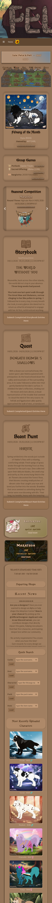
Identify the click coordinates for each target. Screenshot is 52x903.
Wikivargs (16, 68)
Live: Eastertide (17, 81)
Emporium (38, 68)
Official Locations (46, 76)
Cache (30, 76)
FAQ (31, 67)
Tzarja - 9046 (25, 889)
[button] (3, 42)
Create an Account (7, 68)
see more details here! (26, 206)
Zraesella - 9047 (25, 857)
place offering (38, 172)
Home (10, 41)
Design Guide (16, 84)
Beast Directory (37, 84)
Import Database (38, 76)
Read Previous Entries (25, 258)
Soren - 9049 (25, 792)
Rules (46, 67)
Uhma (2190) (34, 169)
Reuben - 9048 (25, 825)
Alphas (7, 80)
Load (11, 664)
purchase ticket (38, 178)
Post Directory (24, 69)
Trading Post (24, 84)
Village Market (16, 76)
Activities (31, 80)
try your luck (39, 166)
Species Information (7, 76)
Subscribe (46, 80)
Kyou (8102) (25, 137)
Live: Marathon (7, 84)
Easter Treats (27, 165)
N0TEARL (31, 141)
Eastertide (32, 521)
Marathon (26, 545)
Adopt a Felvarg (46, 84)
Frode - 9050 (25, 760)
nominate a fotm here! (26, 145)
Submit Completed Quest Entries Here (26, 411)
